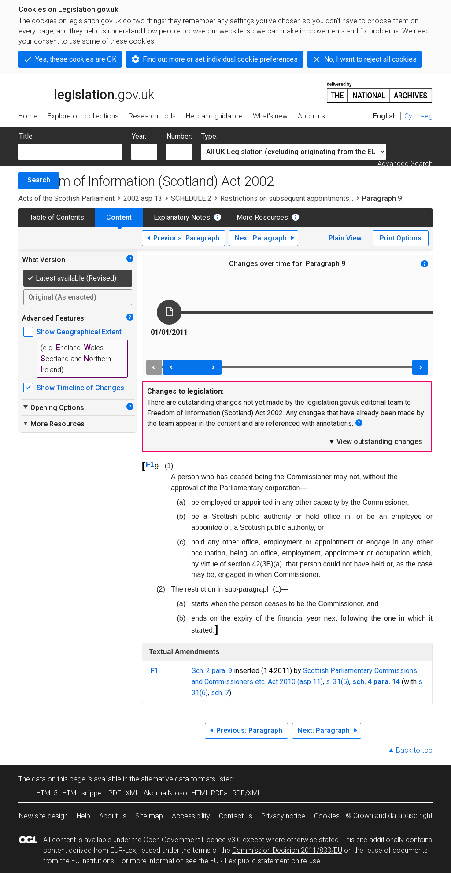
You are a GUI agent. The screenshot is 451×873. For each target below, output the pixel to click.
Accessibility (191, 816)
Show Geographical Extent (79, 332)
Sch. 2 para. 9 (212, 670)
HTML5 (47, 793)
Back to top (414, 750)
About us (112, 816)
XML (132, 793)
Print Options (400, 238)
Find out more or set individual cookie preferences (220, 59)
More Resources (262, 217)
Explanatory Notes (182, 217)
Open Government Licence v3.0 (192, 840)
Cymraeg (418, 116)
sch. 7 (220, 692)
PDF (114, 793)
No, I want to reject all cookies (370, 59)
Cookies (327, 816)
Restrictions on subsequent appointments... (286, 198)
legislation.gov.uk (86, 92)
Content (119, 217)
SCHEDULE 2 (191, 198)
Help (83, 816)
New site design (43, 816)
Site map (149, 816)
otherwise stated (313, 840)
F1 (150, 464)
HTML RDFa (210, 793)
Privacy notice (283, 816)
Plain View (345, 238)
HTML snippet (83, 793)
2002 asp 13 (142, 198)
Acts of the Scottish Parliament (66, 198)
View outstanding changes (375, 441)
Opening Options (53, 407)
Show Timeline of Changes (80, 388)
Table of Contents (57, 217)
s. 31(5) (337, 681)
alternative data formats (178, 779)
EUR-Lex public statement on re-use (265, 861)
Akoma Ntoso (165, 793)
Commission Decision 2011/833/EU (287, 850)
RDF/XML (246, 793)
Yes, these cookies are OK (75, 59)
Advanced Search (405, 163)
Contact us (235, 816)
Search (38, 180)
